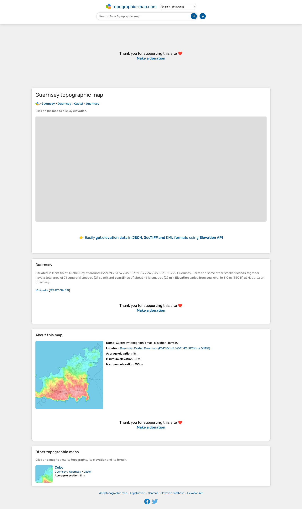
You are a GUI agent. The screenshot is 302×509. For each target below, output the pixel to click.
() (165, 348)
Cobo (59, 467)
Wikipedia (41, 290)
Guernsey (61, 471)
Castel (87, 471)
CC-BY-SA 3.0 (59, 290)
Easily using (154, 237)
